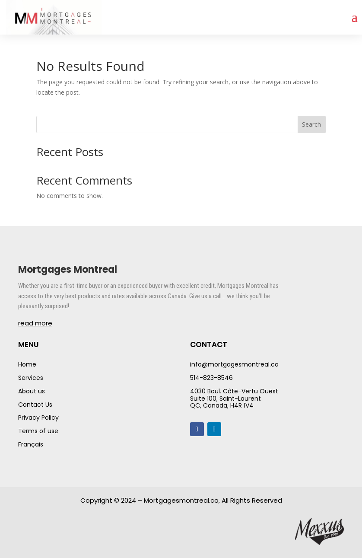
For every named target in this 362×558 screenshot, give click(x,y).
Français (30, 444)
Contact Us (35, 404)
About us (31, 391)
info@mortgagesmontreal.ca (234, 364)
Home (27, 364)
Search (311, 124)
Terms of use (38, 431)
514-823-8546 (211, 377)
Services (30, 377)
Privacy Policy (38, 417)
